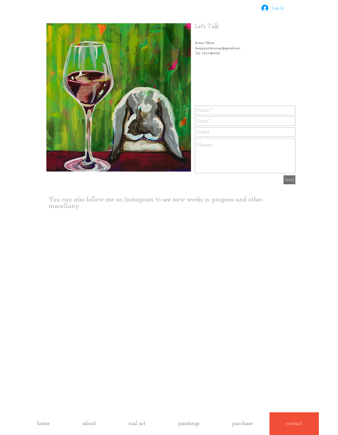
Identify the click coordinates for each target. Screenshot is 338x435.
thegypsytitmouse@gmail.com (217, 48)
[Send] (289, 179)
